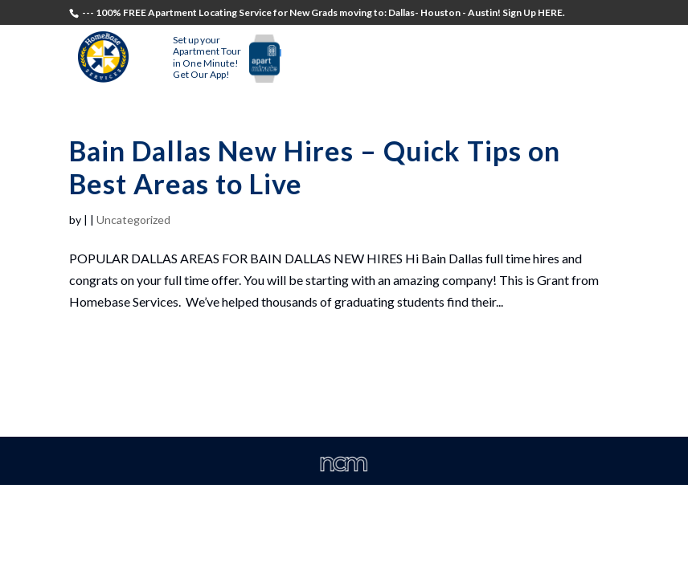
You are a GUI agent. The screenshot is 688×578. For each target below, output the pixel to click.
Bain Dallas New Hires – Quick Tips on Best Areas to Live (314, 167)
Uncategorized (133, 219)
